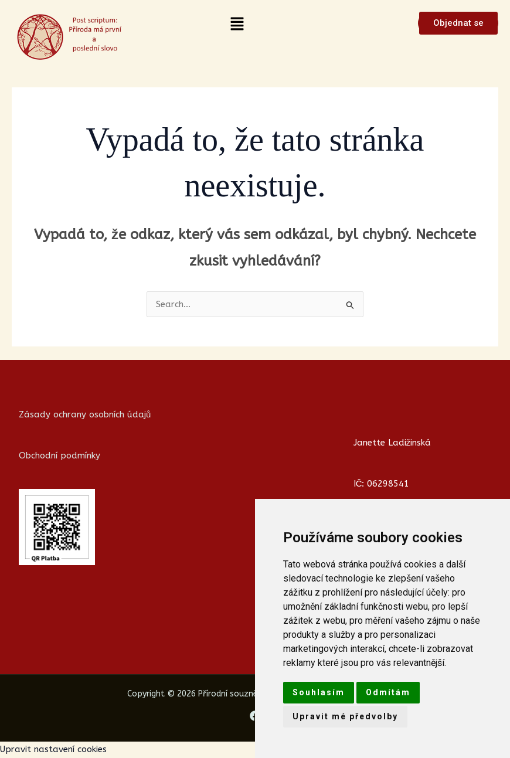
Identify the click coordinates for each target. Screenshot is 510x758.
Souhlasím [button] (319, 692)
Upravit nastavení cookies (53, 749)
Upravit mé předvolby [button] (345, 716)
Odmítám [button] (388, 692)
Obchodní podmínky (59, 455)
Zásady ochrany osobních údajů (85, 414)
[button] (237, 25)
